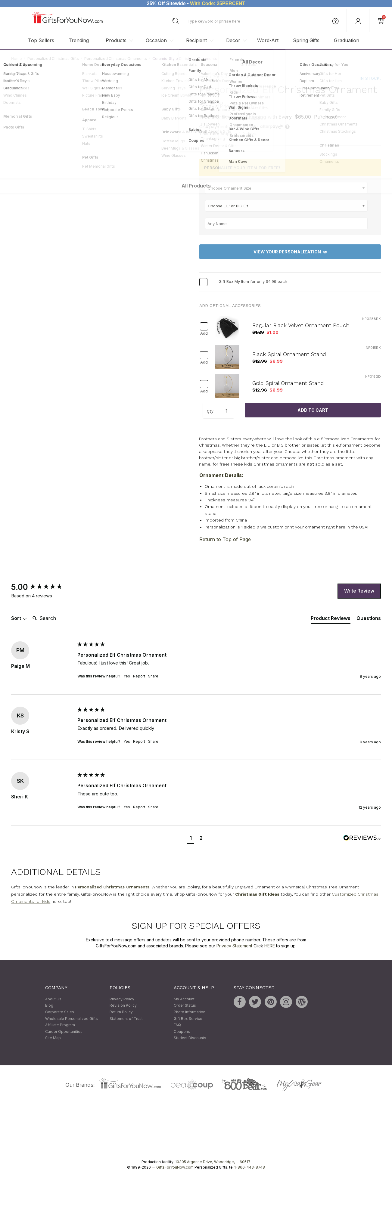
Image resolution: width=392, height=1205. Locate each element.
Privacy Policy (122, 999)
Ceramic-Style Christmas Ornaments (184, 58)
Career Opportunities (63, 1031)
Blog (49, 1005)
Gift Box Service (188, 1018)
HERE (269, 945)
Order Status (185, 1005)
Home (16, 58)
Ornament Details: (221, 475)
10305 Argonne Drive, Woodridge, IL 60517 (212, 1162)
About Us (53, 999)
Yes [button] (126, 676)
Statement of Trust (126, 1018)
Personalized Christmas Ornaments (115, 58)
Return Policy (121, 1012)
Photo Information (189, 1012)
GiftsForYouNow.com (175, 1167)
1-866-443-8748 (249, 1167)
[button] (190, 838)
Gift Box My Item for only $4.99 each (253, 281)
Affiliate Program (60, 1025)
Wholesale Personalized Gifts (71, 1018)
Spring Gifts (306, 40)
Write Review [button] (359, 591)
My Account (184, 999)
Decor (233, 40)
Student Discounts (190, 1038)
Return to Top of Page (225, 539)
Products (116, 40)
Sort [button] (19, 618)
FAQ (177, 1025)
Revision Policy (123, 1005)
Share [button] (153, 676)
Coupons (182, 1031)
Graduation (346, 40)
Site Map (53, 1038)
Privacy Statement (234, 945)
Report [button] (139, 676)
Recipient (196, 40)
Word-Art (267, 40)
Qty (210, 411)
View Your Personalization (290, 251)
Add (204, 333)
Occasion (156, 40)
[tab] (330, 619)
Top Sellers (41, 40)
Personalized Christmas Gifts (53, 58)
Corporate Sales (59, 1012)
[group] (42, 587)
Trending (79, 40)
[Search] (54, 618)
